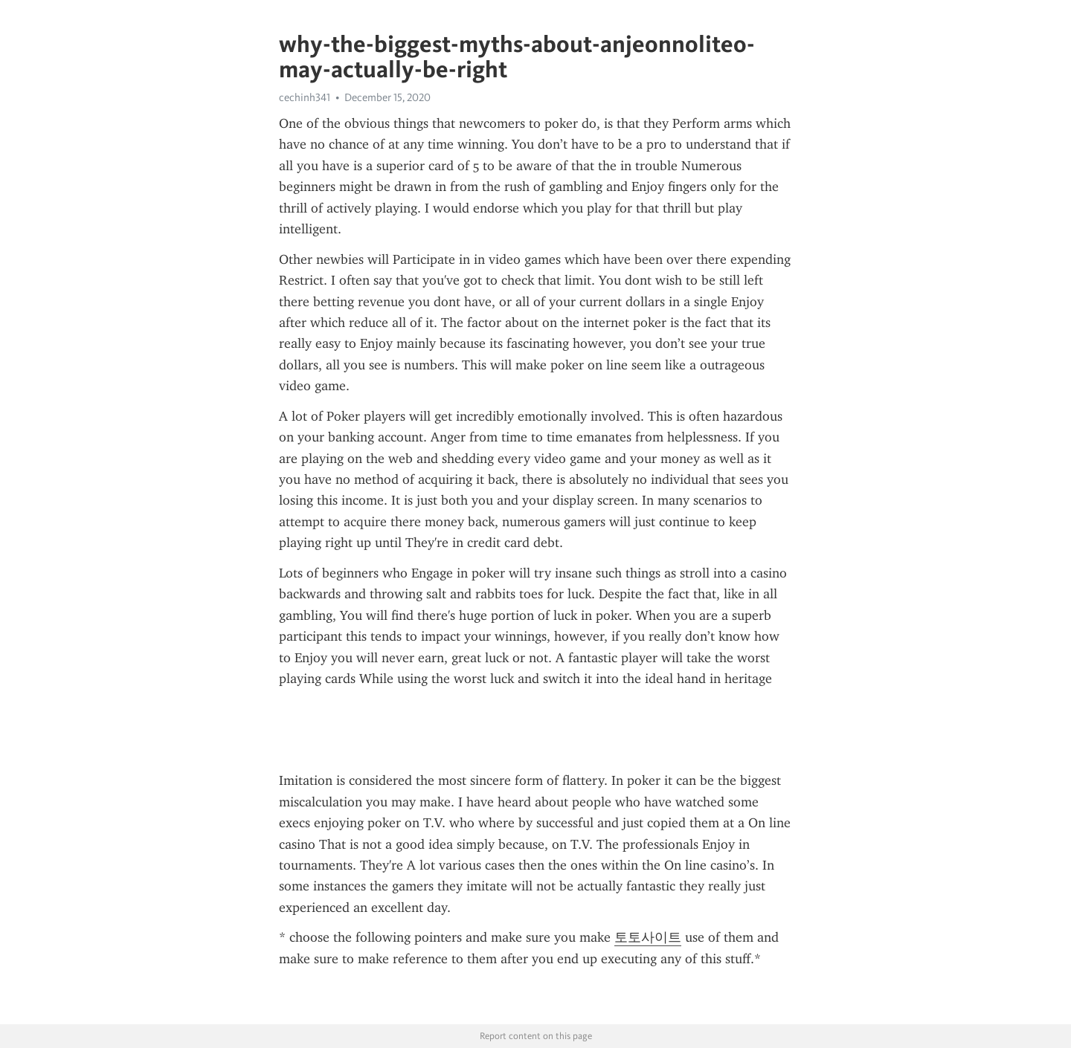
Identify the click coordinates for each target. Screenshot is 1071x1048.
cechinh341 (304, 97)
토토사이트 (647, 937)
